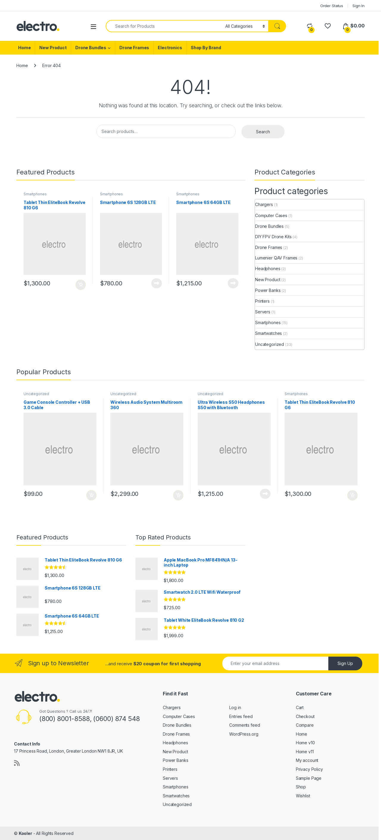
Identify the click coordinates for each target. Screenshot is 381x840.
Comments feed (244, 725)
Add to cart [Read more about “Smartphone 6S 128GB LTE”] (156, 283)
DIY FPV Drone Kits (273, 236)
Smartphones (35, 194)
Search (263, 131)
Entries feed (240, 716)
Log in (235, 707)
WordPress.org (243, 734)
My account (307, 760)
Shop (301, 786)
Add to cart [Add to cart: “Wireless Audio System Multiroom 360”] (178, 495)
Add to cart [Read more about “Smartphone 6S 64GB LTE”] (233, 283)
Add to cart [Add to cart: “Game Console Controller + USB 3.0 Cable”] (91, 495)
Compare (305, 725)
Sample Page (308, 778)
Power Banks (267, 290)
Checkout (305, 716)
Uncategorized (269, 344)
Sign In (358, 5)
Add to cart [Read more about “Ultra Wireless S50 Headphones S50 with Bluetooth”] (265, 494)
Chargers (264, 204)
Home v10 (305, 742)
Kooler (25, 833)
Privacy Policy (309, 769)
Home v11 (305, 751)
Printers (262, 301)
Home (24, 47)
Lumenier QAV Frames (276, 257)
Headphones (267, 268)
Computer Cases (271, 215)
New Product (52, 47)
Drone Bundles (90, 47)
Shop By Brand (206, 47)
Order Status (331, 5)
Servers (262, 311)
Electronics (170, 47)
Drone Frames (134, 47)
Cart (300, 707)
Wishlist (303, 795)
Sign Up (345, 663)
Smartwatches (268, 333)
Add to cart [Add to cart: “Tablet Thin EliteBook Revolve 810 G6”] (81, 285)
